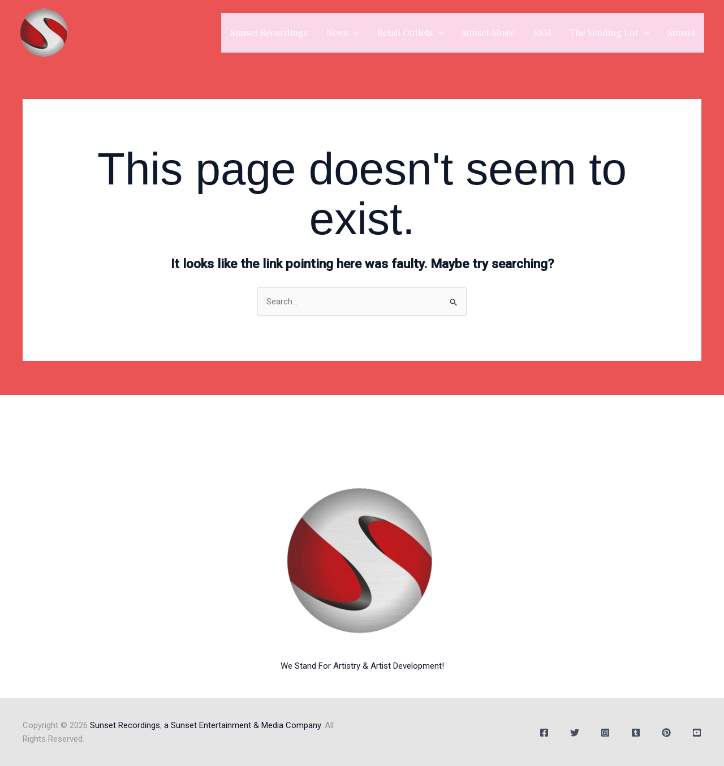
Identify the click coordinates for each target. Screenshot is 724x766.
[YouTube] (696, 732)
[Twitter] (574, 732)
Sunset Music (488, 32)
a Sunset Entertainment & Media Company (242, 725)
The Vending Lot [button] (609, 32)
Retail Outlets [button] (410, 32)
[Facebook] (544, 732)
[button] (353, 32)
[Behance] (666, 732)
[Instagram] (605, 732)
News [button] (342, 32)
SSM (542, 32)
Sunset (681, 32)
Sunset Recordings (269, 32)
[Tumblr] (635, 732)
